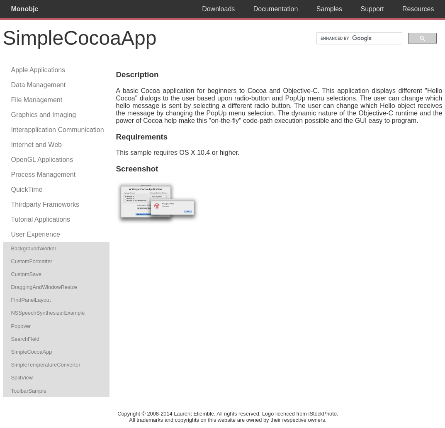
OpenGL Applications (42, 159)
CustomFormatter (32, 261)
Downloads (218, 8)
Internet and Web (36, 144)
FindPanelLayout (31, 300)
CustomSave (26, 274)
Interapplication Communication (57, 129)
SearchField (25, 339)
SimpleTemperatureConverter (45, 365)
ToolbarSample (28, 391)
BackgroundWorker (33, 248)
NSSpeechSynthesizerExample (48, 313)
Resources (418, 8)
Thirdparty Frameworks (45, 204)
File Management (37, 99)
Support (372, 8)
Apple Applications (38, 69)
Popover (21, 326)
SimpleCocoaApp (31, 352)
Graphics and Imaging (43, 114)
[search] (358, 38)
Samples (329, 8)
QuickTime (27, 189)
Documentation (275, 8)
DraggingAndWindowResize (44, 287)
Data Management (38, 84)
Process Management (43, 174)
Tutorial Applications (41, 219)
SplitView (22, 377)
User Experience (35, 234)
